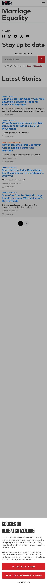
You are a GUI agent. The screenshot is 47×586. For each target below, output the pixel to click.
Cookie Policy (23, 582)
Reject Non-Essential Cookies (23, 575)
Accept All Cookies (23, 566)
